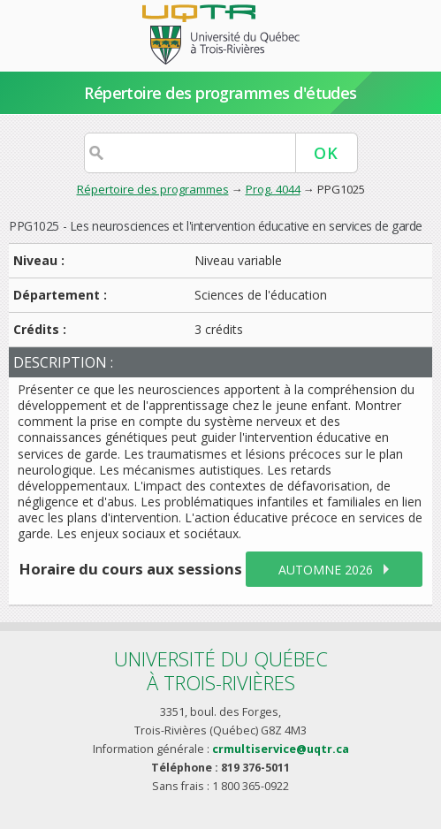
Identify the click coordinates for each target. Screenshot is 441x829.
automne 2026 (325, 569)
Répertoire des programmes (153, 189)
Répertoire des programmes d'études (220, 92)
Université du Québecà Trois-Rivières (221, 670)
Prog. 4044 (273, 189)
